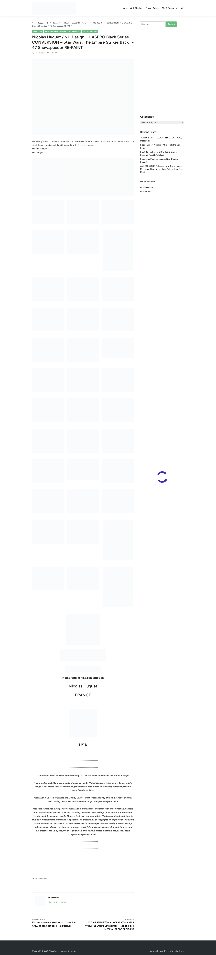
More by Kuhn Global (57, 902)
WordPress (164, 951)
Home (124, 8)
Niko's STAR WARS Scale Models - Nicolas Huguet (62, 31)
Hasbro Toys (37, 31)
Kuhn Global (39, 53)
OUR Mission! (136, 8)
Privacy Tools (146, 191)
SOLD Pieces (168, 8)
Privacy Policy (152, 8)
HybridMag (178, 951)
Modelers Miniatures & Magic (62, 951)
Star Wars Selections (90, 31)
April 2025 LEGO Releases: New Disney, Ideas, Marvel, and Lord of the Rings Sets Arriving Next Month (161, 169)
